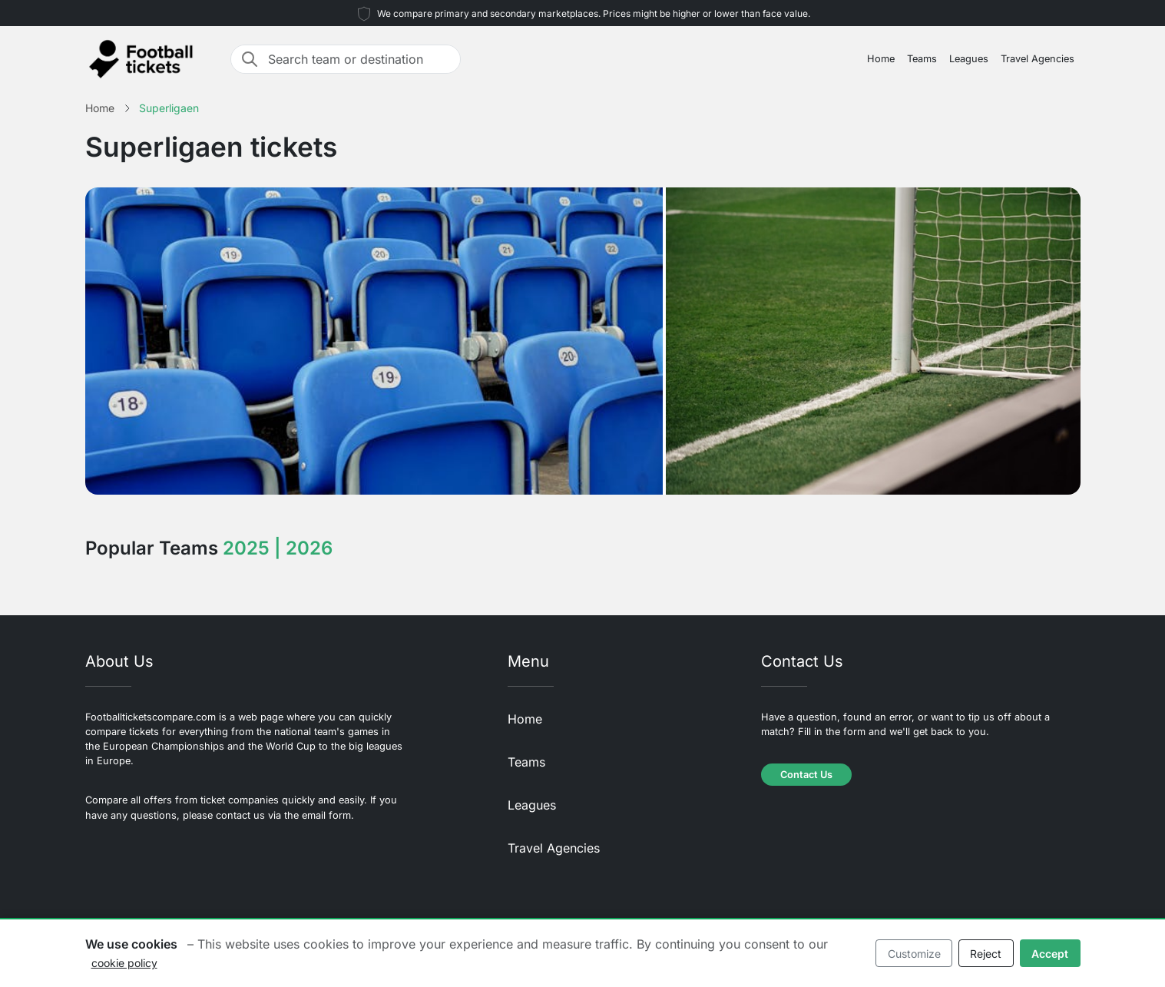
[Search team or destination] (359, 59)
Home (881, 59)
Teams (922, 59)
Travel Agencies (1037, 59)
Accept (1049, 953)
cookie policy (124, 962)
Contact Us (806, 774)
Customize (914, 953)
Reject (985, 953)
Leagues (968, 59)
